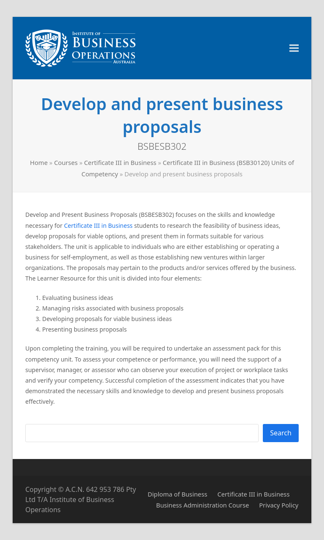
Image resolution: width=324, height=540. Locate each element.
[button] (294, 48)
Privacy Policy (278, 505)
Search (281, 432)
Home (39, 162)
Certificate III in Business (120, 162)
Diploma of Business (177, 494)
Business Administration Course (202, 505)
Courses (66, 162)
